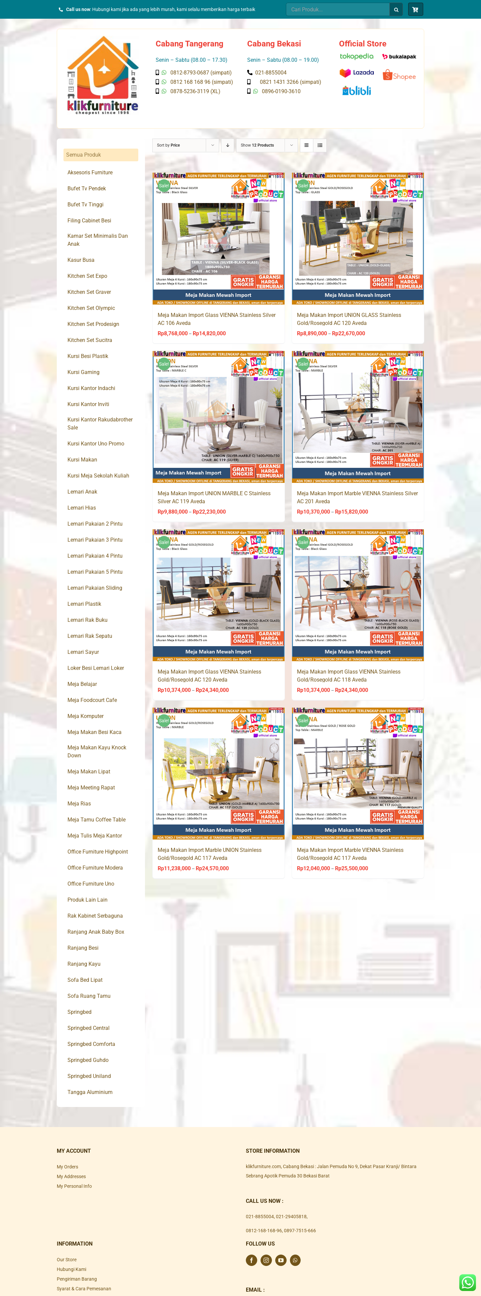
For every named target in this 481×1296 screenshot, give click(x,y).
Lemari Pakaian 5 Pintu (95, 572)
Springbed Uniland (89, 1076)
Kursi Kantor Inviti (88, 404)
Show (257, 145)
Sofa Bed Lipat (85, 980)
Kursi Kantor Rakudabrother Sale (100, 423)
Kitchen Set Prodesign (93, 324)
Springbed (79, 1012)
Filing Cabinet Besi (89, 220)
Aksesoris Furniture (90, 172)
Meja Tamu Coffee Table (96, 819)
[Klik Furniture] (103, 38)
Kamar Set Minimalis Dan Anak (97, 240)
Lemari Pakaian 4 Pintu (95, 556)
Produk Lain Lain (87, 900)
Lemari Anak (82, 492)
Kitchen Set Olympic (91, 308)
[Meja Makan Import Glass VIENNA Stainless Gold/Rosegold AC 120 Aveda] (219, 595)
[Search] (396, 9)
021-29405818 (291, 1216)
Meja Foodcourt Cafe (92, 700)
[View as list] (319, 145)
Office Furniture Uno (90, 884)
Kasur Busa (81, 260)
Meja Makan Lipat (88, 771)
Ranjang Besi (83, 948)
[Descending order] (227, 145)
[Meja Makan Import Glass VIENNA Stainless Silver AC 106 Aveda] (219, 239)
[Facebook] (251, 1260)
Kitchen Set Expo (87, 276)
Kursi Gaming (83, 372)
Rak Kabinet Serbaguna (95, 916)
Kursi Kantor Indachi (91, 388)
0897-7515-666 (300, 1230)
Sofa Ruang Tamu (89, 996)
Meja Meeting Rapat (91, 787)
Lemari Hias (81, 508)
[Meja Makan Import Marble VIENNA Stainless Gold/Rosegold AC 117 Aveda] (358, 774)
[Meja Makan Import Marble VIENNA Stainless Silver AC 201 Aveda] (358, 417)
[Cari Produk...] (337, 9)
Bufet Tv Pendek (86, 188)
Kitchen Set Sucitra (89, 340)
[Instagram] (266, 1260)
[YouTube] (281, 1260)
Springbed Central (88, 1028)
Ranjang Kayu (84, 964)
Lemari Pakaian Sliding (94, 588)
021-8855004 (260, 1216)
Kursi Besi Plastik (87, 356)
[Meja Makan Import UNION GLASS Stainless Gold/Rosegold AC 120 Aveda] (358, 239)
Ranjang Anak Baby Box (95, 932)
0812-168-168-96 (264, 1230)
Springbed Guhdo (88, 1060)
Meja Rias (79, 803)
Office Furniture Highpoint (97, 852)
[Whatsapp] (295, 1260)
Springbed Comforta (91, 1044)
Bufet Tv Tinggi (85, 204)
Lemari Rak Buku (87, 620)
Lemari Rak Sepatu (89, 636)
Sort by (168, 145)
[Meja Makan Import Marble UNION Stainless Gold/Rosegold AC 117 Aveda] (219, 774)
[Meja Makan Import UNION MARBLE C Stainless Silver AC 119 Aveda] (219, 417)
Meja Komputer (85, 716)
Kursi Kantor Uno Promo (95, 443)
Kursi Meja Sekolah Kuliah (98, 476)
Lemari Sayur (83, 652)
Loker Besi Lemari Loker (95, 668)
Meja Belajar (82, 684)
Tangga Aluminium (90, 1092)
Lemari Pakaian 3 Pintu (95, 540)
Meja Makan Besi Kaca (94, 732)
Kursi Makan (82, 459)
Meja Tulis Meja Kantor (94, 835)
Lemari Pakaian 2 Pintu (95, 524)
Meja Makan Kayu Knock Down (96, 751)
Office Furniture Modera (95, 868)
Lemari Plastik (84, 604)
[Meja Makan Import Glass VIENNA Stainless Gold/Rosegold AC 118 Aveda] (358, 595)
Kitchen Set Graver (89, 292)
